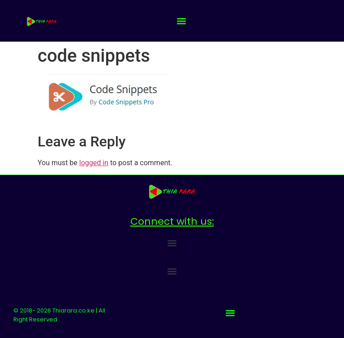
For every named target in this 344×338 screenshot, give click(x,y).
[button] (181, 20)
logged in (93, 162)
